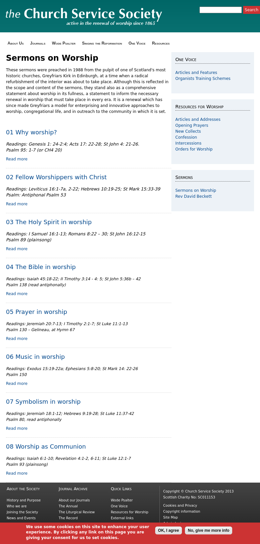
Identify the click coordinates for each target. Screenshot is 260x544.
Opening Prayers (191, 125)
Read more (16, 159)
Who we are (16, 506)
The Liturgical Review (77, 512)
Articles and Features (196, 72)
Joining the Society (22, 512)
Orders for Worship (194, 149)
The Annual (68, 506)
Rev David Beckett (193, 196)
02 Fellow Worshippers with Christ (56, 177)
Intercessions (188, 143)
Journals (37, 43)
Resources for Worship (129, 512)
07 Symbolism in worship (43, 401)
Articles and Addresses (197, 119)
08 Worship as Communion (46, 446)
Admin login (173, 523)
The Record (68, 518)
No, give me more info (208, 532)
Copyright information (181, 511)
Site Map (170, 517)
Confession (186, 137)
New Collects (188, 131)
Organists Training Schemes (203, 78)
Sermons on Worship (195, 190)
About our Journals (74, 500)
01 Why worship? (31, 132)
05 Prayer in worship (36, 311)
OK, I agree (168, 532)
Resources (161, 43)
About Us (16, 43)
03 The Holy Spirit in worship (49, 222)
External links (122, 518)
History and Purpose (24, 500)
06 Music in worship (35, 356)
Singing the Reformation (102, 43)
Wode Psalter (63, 43)
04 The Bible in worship (41, 266)
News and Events (21, 518)
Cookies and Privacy (180, 505)
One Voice (136, 43)
